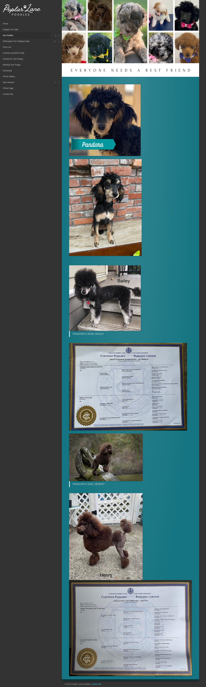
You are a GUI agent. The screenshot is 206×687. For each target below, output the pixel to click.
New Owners (8, 82)
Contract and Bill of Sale (13, 53)
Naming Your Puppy (12, 65)
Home (5, 23)
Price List (7, 47)
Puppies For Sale (10, 29)
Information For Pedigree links (16, 41)
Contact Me (8, 94)
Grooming (7, 70)
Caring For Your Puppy (13, 59)
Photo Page (8, 88)
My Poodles (8, 35)
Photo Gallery (9, 76)
